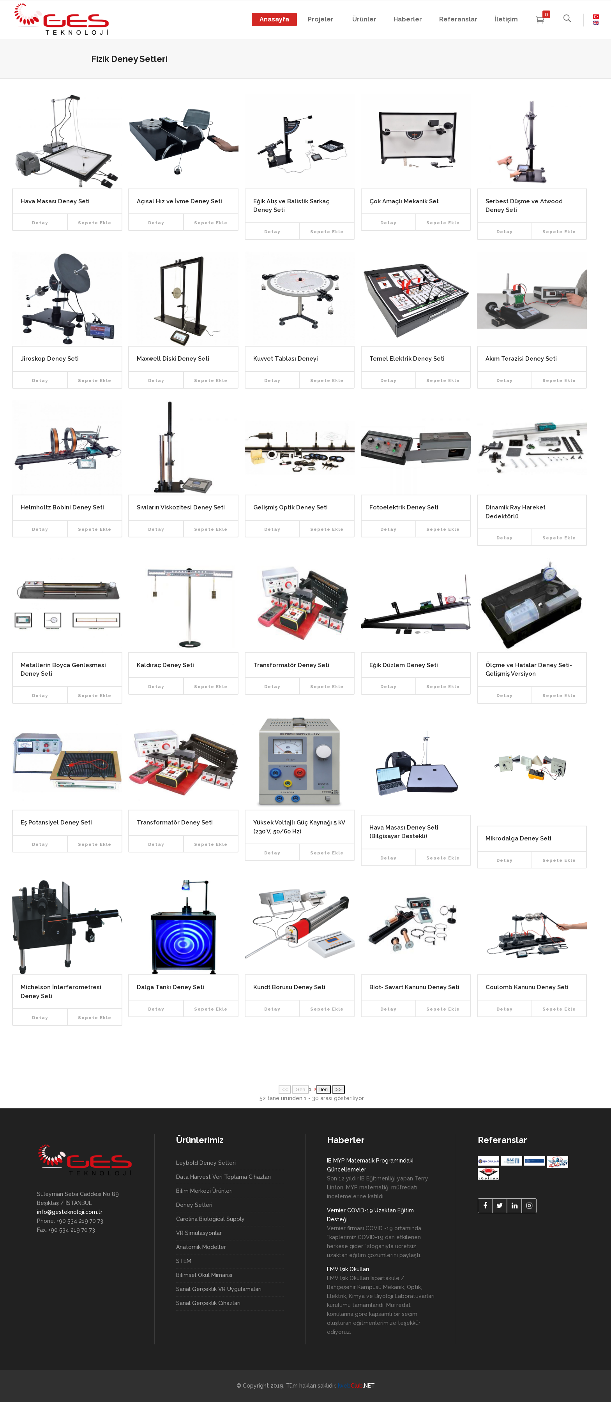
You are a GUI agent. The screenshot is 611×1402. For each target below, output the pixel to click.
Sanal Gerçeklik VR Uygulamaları (218, 1289)
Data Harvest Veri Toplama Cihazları (223, 1177)
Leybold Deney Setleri (206, 1163)
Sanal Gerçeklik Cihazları (208, 1303)
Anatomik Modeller (201, 1247)
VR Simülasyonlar (199, 1233)
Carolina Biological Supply (210, 1219)
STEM (183, 1261)
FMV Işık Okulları (348, 1269)
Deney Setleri (194, 1205)
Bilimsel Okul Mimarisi (204, 1275)
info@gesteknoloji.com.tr (69, 1212)
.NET (356, 1386)
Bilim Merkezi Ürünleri (204, 1191)
